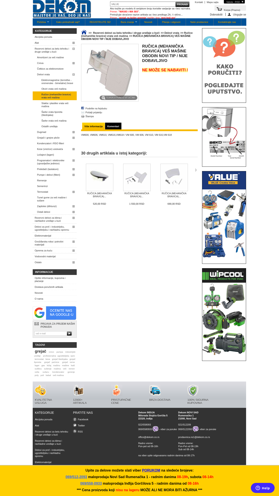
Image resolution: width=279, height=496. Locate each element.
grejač (40, 351)
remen (72, 368)
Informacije (44, 272)
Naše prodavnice (199, 22)
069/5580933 (145, 429)
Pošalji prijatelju (93, 112)
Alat (37, 42)
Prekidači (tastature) (47, 169)
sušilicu (38, 368)
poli (42, 375)
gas (43, 365)
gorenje (71, 372)
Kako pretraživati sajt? (68, 22)
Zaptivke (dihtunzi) (47, 206)
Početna (41, 23)
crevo (51, 352)
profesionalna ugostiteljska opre (59, 356)
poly (37, 375)
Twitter (81, 425)
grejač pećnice (51, 362)
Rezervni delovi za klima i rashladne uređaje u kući (48, 219)
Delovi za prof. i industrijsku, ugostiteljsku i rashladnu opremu (52, 228)
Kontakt (199, 2)
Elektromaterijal (43, 235)
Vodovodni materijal (45, 256)
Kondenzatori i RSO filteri (50, 143)
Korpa (232, 10)
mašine (65, 365)
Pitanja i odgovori (171, 22)
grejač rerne (68, 362)
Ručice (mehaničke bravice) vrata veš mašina (56, 96)
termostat (39, 359)
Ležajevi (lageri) (45, 154)
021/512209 (184, 424)
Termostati (42, 192)
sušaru (46, 372)
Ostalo (38, 262)
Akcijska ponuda (43, 37)
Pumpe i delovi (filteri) (48, 174)
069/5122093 (185, 429)
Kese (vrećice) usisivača (50, 149)
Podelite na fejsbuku (96, 108)
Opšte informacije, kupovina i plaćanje (50, 279)
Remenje (42, 180)
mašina (57, 368)
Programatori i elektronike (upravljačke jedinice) (50, 162)
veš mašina (58, 375)
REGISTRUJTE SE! (100, 22)
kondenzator (58, 372)
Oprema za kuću (43, 250)
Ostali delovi (43, 212)
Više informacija (93, 126)
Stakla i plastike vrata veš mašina (54, 105)
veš (64, 368)
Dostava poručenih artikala (49, 287)
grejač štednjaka (60, 359)
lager (37, 365)
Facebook (83, 419)
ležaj (49, 365)
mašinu (56, 365)
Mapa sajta (212, 2)
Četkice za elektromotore (50, 68)
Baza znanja (126, 23)
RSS (80, 431)
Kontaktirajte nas (227, 22)
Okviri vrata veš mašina (53, 89)
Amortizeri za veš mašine (50, 57)
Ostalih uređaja (49, 126)
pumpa (59, 352)
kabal (48, 375)
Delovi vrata (43, 74)
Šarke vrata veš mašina (53, 120)
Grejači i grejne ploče (48, 137)
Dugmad (41, 132)
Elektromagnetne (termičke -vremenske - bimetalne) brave (57, 81)
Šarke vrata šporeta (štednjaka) (51, 113)
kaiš (73, 365)
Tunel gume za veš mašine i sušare (52, 199)
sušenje (47, 368)
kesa (48, 359)
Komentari (113, 126)
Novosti (148, 22)
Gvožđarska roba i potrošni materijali (49, 243)
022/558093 (144, 424)
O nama (39, 298)
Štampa (89, 116)
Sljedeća (196, 170)
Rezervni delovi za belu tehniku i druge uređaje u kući (52, 50)
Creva (40, 63)
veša (37, 372)
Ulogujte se (239, 14)
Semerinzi (42, 186)
